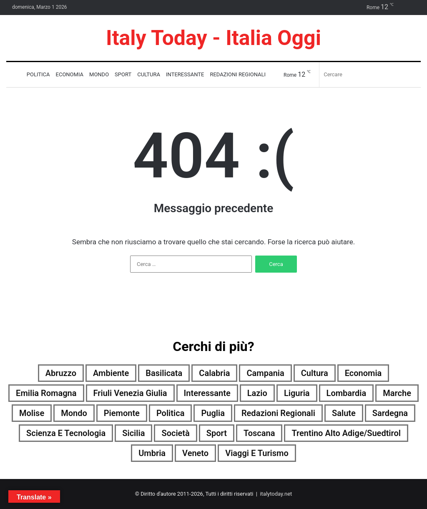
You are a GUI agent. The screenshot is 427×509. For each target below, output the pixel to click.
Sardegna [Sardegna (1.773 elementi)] (390, 413)
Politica (38, 74)
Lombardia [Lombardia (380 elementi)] (347, 393)
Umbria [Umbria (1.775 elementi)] (152, 453)
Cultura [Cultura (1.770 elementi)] (314, 373)
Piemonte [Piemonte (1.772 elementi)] (122, 413)
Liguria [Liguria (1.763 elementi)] (297, 393)
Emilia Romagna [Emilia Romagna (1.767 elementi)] (46, 393)
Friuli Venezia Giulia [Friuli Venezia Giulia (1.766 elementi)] (130, 393)
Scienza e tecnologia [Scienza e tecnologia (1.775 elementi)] (65, 433)
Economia (70, 74)
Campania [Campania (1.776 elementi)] (265, 373)
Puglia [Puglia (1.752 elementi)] (213, 413)
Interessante (185, 74)
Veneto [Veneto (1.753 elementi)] (195, 453)
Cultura (148, 74)
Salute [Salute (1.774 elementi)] (344, 413)
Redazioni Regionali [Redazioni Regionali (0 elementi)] (278, 413)
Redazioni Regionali (238, 74)
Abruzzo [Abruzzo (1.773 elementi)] (60, 373)
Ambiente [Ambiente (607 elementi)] (111, 373)
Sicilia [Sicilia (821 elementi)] (133, 433)
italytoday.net (276, 494)
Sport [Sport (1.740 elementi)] (216, 433)
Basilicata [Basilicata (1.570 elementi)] (164, 373)
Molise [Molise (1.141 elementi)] (31, 413)
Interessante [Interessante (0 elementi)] (207, 393)
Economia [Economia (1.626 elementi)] (363, 373)
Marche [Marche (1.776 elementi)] (397, 393)
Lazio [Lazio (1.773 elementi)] (257, 393)
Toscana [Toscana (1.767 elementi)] (259, 433)
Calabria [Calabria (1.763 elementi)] (214, 373)
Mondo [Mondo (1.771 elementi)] (74, 413)
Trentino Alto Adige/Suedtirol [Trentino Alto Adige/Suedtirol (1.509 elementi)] (346, 433)
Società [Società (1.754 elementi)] (175, 433)
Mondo (99, 74)
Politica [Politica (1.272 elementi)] (170, 413)
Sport (123, 74)
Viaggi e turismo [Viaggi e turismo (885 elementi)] (257, 453)
